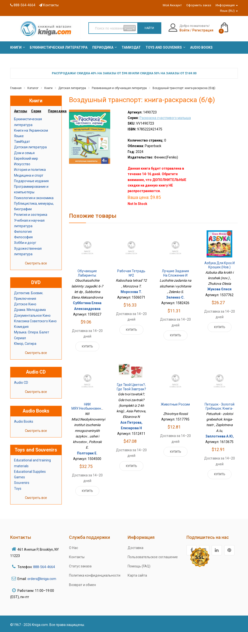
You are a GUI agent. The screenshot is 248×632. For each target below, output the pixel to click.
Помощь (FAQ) (139, 566)
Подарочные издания (31, 181)
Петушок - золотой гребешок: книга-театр (219, 408)
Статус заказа (80, 566)
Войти (184, 30)
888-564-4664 (22, 5)
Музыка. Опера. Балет (31, 332)
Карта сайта (137, 575)
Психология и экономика (34, 198)
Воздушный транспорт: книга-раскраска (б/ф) (184, 88)
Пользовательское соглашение (153, 557)
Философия (23, 237)
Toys (17, 488)
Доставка (135, 548)
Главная (16, 88)
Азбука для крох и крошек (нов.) (219, 265)
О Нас (73, 548)
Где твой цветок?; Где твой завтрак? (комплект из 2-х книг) (131, 391)
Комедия (21, 327)
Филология (23, 231)
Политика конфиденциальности (94, 575)
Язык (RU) (229, 11)
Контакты (49, 5)
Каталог (33, 88)
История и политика (30, 170)
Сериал (20, 338)
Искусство (22, 164)
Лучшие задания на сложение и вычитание (175, 275)
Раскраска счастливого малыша (165, 118)
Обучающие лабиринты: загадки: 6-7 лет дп (87, 277)
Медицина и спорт (28, 175)
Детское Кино (25, 304)
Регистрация (202, 30)
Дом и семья (24, 153)
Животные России (175, 404)
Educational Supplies (30, 472)
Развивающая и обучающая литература (119, 88)
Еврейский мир (26, 158)
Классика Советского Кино (35, 321)
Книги (48, 88)
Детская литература (72, 88)
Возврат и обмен (82, 585)
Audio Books (23, 421)
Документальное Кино (32, 315)
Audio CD (21, 382)
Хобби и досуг (25, 243)
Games (19, 477)
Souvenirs (21, 483)
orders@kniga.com (41, 579)
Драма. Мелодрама (30, 310)
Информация (227, 5)
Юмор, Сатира (25, 344)
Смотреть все (36, 263)
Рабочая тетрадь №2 (131, 273)
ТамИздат (22, 141)
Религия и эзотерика (30, 215)
